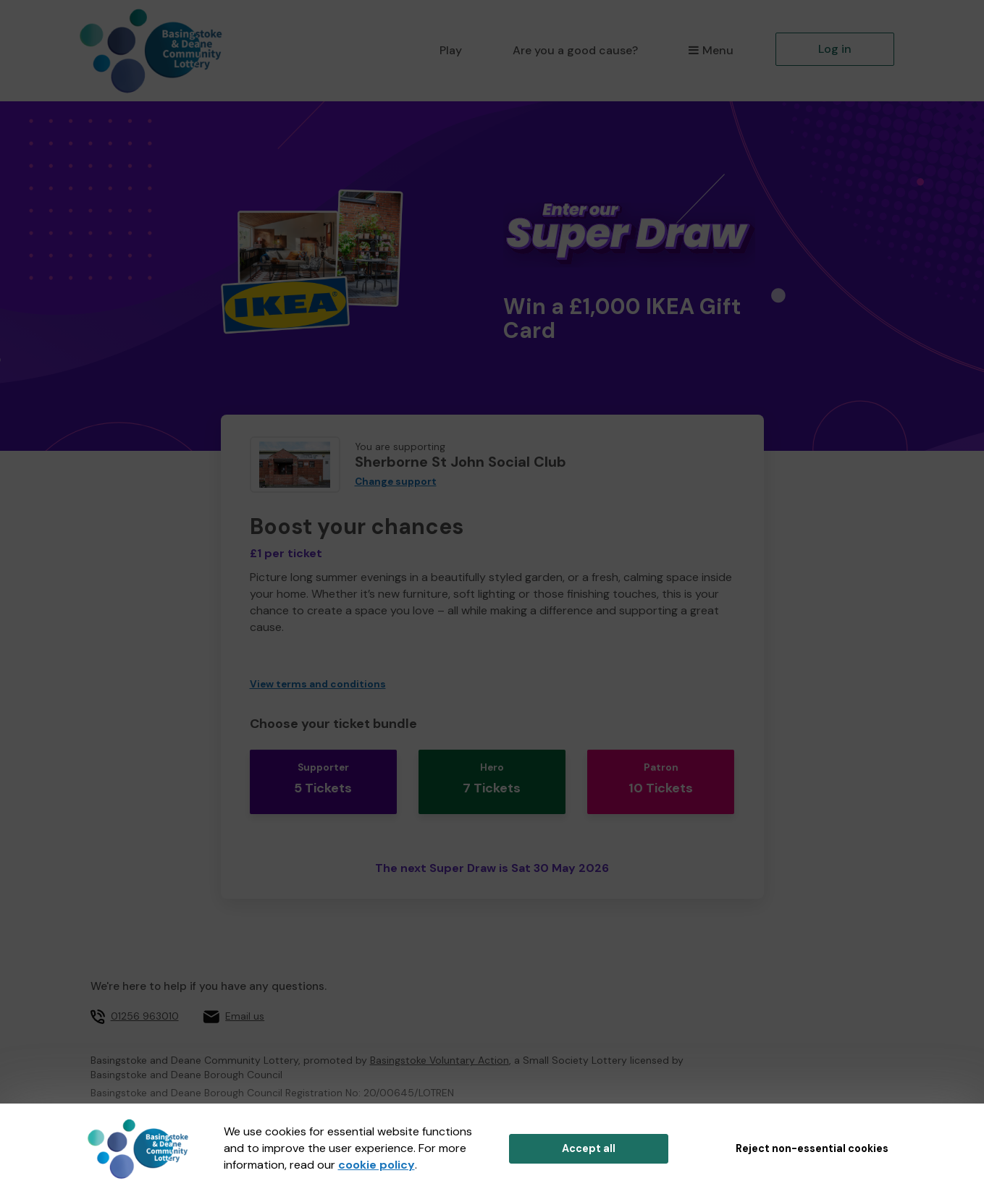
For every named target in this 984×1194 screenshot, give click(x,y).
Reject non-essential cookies (812, 1148)
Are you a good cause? (575, 50)
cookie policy (376, 1164)
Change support (396, 481)
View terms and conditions (318, 684)
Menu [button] (711, 50)
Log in (834, 48)
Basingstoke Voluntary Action (439, 1042)
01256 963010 (145, 997)
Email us (244, 997)
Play (451, 50)
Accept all (588, 1148)
